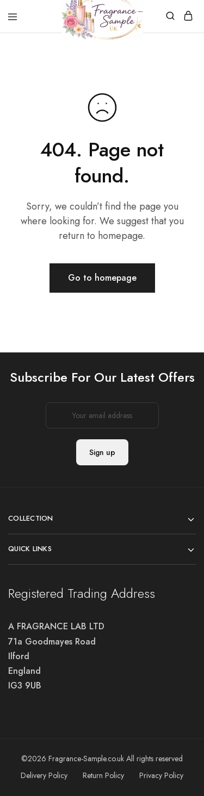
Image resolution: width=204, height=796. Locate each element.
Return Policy (103, 775)
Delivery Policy (44, 775)
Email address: (102, 415)
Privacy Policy (161, 775)
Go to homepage (102, 277)
